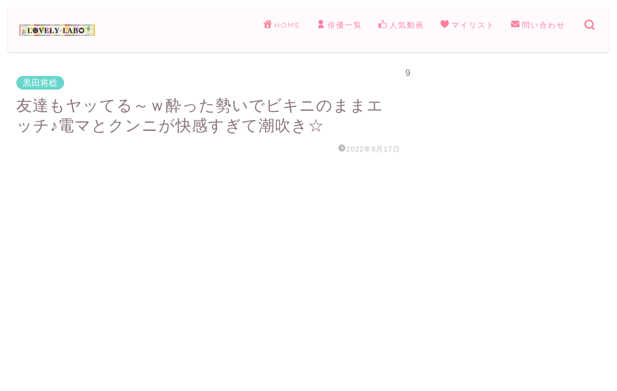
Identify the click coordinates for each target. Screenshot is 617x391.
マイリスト (467, 25)
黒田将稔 (40, 82)
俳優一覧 (339, 25)
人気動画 (401, 25)
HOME (281, 25)
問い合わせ (538, 25)
